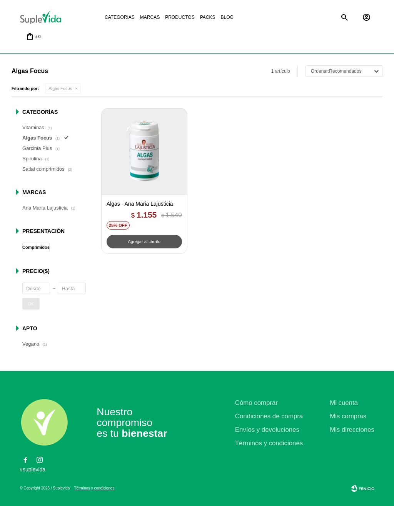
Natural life (284, 17)
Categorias (120, 17)
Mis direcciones (352, 429)
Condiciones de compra (269, 416)
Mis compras (348, 416)
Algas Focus (60, 88)
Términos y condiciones (269, 443)
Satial (317, 17)
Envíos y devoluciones (267, 429)
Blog (226, 17)
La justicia (252, 17)
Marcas (150, 17)
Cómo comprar (256, 402)
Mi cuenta (344, 402)
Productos (179, 17)
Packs (207, 17)
